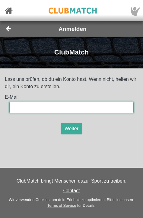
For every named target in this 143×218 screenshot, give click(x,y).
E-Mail (11, 97)
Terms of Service (61, 205)
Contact (71, 190)
